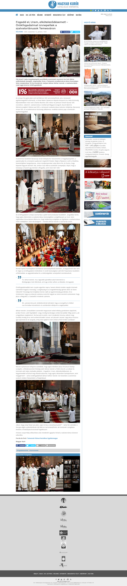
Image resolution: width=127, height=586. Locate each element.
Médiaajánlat (57, 584)
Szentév (95, 150)
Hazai (22, 15)
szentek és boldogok (99, 139)
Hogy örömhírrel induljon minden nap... (95, 116)
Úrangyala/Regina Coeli (99, 143)
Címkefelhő (89, 136)
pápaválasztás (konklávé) (93, 148)
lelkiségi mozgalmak (91, 141)
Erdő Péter (88, 152)
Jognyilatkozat (64, 584)
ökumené (89, 150)
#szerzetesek (33, 450)
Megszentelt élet (59, 15)
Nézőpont (70, 15)
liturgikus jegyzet (104, 150)
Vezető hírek (89, 22)
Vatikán (103, 148)
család (95, 151)
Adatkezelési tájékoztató (74, 584)
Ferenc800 (102, 146)
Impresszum (50, 584)
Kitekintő (48, 15)
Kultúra (78, 15)
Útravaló (101, 154)
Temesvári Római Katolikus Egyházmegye (42, 438)
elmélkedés (88, 139)
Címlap (36, 573)
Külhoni (40, 15)
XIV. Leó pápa (30, 15)
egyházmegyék (91, 156)
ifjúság (107, 154)
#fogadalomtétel (22, 450)
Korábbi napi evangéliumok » (102, 132)
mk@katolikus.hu (77, 582)
